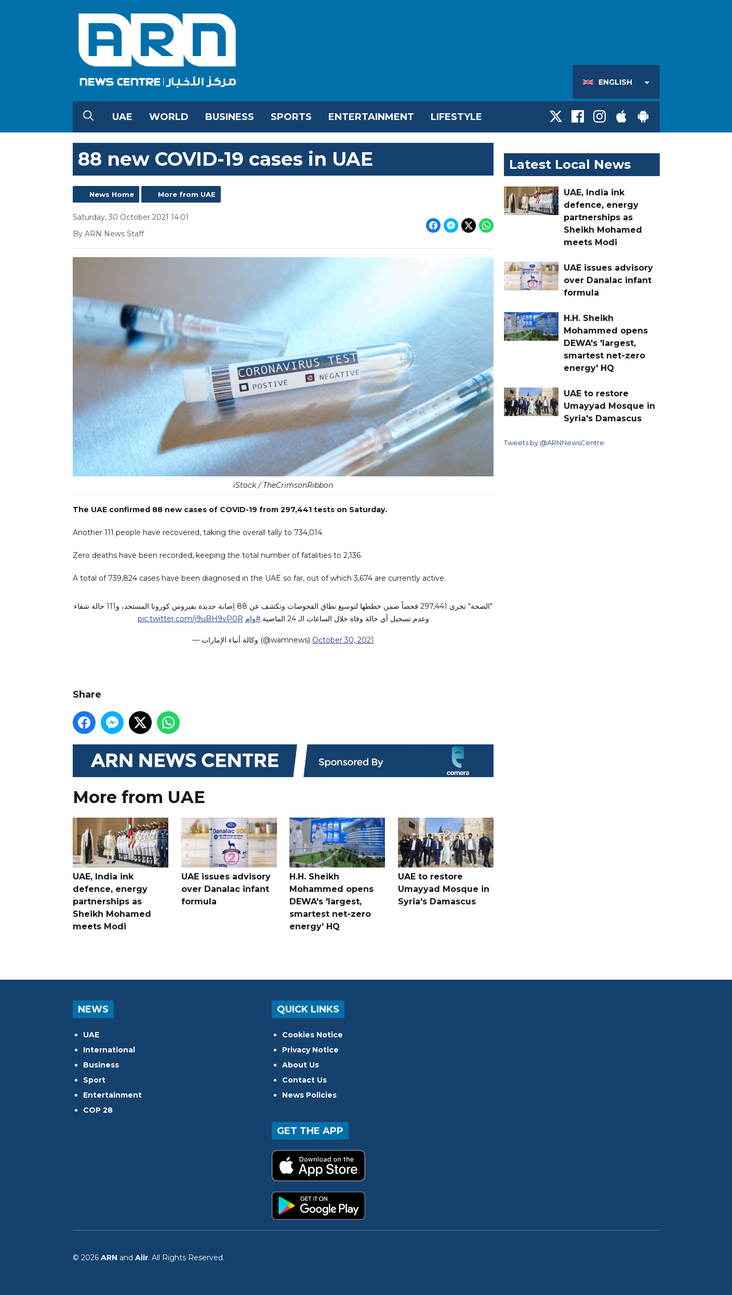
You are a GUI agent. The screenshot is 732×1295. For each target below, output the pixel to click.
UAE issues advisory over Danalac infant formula (228, 862)
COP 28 (98, 1110)
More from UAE (187, 194)
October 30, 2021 (343, 640)
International (109, 1049)
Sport (94, 1080)
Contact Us (304, 1080)
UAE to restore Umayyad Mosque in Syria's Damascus (445, 862)
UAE (122, 117)
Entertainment (371, 117)
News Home (111, 194)
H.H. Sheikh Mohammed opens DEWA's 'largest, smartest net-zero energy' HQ (337, 874)
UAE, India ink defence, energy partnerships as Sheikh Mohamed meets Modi (120, 874)
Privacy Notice (310, 1049)
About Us (300, 1065)
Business (229, 117)
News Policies (309, 1095)
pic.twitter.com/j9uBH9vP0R (190, 618)
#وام (252, 618)
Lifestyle (456, 117)
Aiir (141, 1257)
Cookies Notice (312, 1034)
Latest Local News (570, 164)
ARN (109, 1257)
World (169, 117)
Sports (291, 117)
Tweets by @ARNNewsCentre (554, 442)
